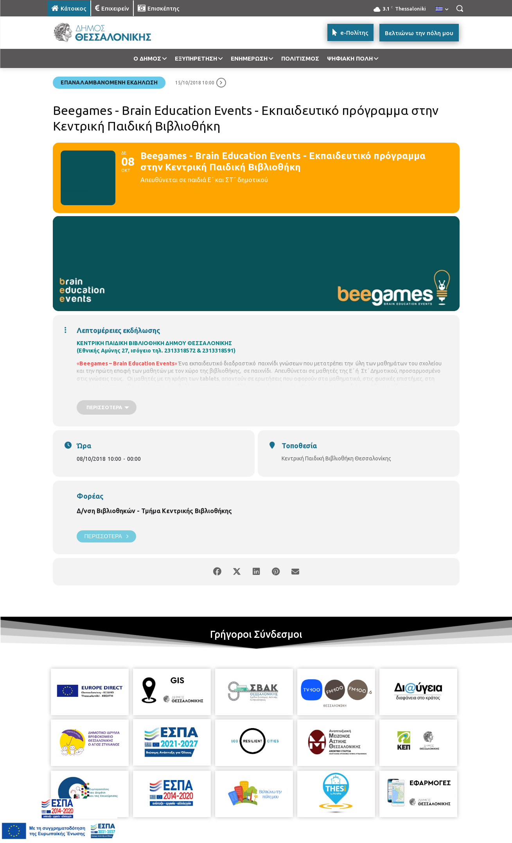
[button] (459, 8)
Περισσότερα (106, 536)
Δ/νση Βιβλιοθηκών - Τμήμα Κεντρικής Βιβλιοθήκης (154, 510)
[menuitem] (442, 9)
